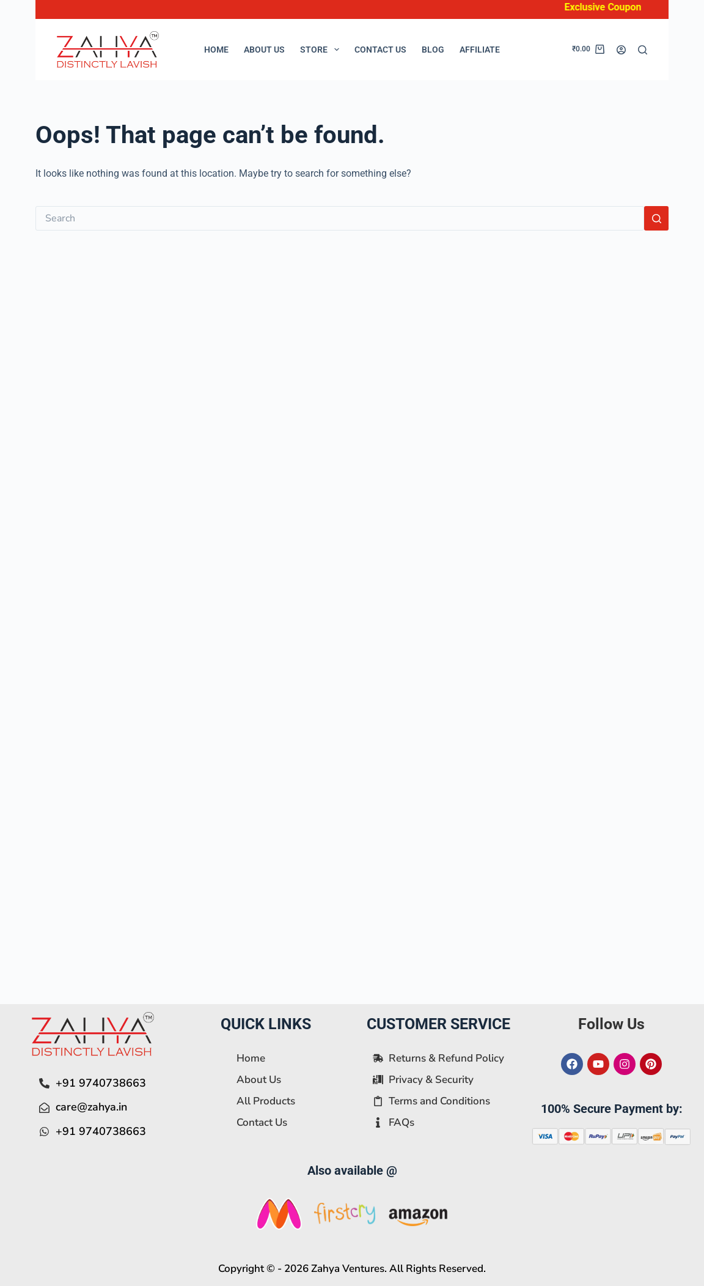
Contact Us (380, 49)
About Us (264, 49)
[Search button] (656, 218)
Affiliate (480, 49)
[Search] (642, 49)
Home (216, 49)
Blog (433, 49)
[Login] (621, 49)
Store (322, 49)
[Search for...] (340, 218)
